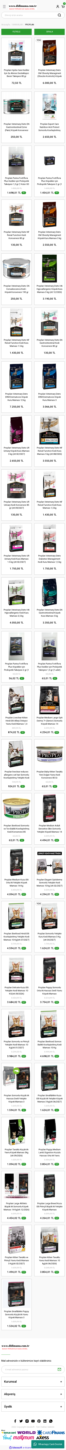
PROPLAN (29, 25)
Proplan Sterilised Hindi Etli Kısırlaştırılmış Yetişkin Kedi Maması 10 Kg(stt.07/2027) (16, 936)
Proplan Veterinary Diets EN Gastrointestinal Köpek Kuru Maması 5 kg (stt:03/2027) (49, 613)
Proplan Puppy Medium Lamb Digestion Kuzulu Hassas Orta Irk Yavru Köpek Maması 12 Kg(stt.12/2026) (50, 1152)
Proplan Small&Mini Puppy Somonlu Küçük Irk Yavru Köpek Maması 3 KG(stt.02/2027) (16, 1314)
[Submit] (59, 1369)
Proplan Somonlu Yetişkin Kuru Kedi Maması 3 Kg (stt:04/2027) (50, 936)
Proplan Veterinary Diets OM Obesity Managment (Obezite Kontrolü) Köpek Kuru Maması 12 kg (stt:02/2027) (49, 73)
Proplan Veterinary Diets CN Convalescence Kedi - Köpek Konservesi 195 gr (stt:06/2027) (16, 289)
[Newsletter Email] (33, 1369)
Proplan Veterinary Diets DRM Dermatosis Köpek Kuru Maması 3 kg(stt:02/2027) (49, 397)
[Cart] (63, 6)
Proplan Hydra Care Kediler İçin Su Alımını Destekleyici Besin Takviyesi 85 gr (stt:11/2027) (16, 73)
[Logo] (23, 6)
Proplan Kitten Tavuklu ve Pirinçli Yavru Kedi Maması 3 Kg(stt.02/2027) (16, 1260)
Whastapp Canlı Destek (47, 1444)
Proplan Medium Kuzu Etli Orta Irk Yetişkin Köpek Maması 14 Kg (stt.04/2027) (16, 882)
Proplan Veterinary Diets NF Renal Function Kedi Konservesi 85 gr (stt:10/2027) (16, 235)
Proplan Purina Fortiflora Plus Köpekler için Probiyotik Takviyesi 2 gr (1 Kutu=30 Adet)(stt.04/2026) (50, 181)
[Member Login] (57, 6)
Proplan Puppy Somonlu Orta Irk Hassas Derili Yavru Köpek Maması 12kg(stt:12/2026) (49, 990)
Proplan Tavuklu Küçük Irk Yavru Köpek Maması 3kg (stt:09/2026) (16, 1152)
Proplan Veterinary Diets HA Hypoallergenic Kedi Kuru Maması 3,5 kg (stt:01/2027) (17, 613)
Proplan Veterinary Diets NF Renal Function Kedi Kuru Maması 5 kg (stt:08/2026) (49, 451)
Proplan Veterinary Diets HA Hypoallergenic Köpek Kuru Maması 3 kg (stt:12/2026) (50, 289)
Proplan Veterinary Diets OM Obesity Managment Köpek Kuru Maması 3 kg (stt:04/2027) (49, 235)
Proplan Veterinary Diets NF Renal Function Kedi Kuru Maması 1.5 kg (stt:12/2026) (16, 343)
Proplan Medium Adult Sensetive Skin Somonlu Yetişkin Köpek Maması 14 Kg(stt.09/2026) (49, 828)
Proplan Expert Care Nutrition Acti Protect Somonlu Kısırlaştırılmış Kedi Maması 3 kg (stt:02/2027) (49, 127)
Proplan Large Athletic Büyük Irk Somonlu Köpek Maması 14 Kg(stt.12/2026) (16, 1206)
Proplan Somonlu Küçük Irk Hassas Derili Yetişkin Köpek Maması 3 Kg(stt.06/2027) (16, 1098)
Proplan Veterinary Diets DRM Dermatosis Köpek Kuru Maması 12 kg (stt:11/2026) (16, 397)
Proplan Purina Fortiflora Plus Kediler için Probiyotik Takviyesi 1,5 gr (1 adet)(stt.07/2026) (49, 667)
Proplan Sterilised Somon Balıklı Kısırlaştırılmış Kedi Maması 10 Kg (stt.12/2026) (50, 1044)
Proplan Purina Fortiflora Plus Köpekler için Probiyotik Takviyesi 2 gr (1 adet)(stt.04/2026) (16, 667)
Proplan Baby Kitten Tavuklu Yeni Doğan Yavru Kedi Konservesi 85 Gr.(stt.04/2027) (50, 774)
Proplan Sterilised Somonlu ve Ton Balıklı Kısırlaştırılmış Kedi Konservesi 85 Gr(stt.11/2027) (16, 828)
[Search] (33, 15)
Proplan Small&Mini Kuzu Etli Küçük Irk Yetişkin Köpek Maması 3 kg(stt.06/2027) (49, 1098)
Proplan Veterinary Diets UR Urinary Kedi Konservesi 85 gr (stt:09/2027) (16, 505)
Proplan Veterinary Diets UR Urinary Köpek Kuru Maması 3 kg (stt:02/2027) (17, 451)
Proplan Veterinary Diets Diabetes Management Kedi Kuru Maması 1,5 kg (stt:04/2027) (49, 559)
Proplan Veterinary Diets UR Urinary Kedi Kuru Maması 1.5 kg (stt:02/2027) (16, 558)
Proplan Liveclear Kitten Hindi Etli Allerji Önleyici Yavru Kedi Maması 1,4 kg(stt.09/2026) (16, 720)
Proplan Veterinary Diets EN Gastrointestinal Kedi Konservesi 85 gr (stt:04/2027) (49, 343)
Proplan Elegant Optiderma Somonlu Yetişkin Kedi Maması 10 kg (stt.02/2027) (50, 882)
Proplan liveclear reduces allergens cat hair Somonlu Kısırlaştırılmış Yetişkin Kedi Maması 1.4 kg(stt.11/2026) (17, 774)
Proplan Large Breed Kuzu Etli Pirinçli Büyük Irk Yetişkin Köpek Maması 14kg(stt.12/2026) (50, 1206)
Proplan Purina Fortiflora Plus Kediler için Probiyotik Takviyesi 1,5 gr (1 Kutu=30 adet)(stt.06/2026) (16, 181)
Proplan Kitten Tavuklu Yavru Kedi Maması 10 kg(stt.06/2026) (49, 1260)
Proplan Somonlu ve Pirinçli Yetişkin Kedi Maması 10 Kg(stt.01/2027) (16, 1044)
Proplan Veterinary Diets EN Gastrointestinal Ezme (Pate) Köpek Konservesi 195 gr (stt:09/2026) (16, 127)
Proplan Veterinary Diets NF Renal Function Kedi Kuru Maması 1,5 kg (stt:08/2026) (49, 505)
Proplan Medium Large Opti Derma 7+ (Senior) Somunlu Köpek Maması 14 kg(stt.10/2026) (50, 720)
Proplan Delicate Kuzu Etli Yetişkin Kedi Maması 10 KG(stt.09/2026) (17, 990)
